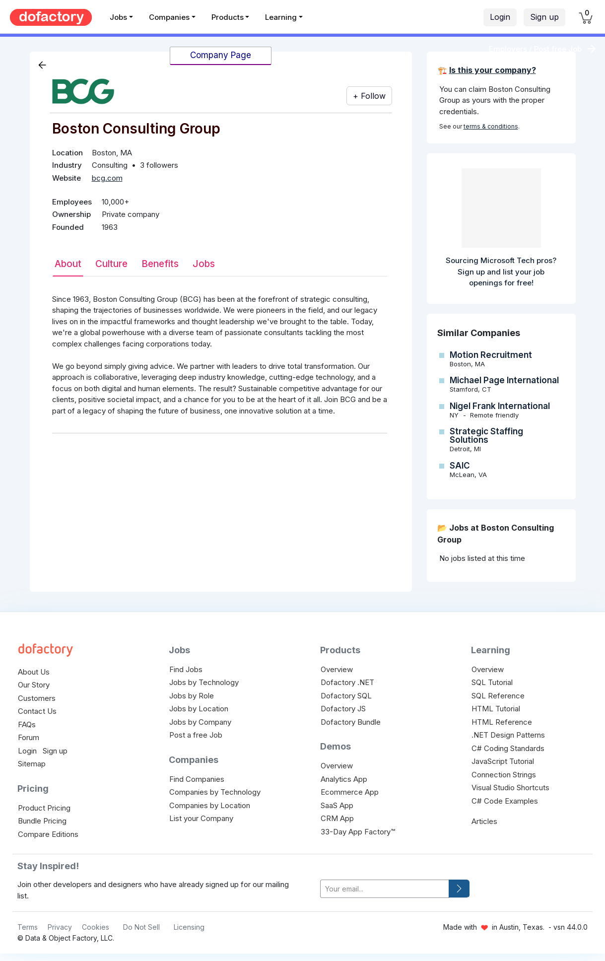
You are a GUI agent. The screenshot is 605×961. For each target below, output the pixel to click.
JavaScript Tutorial (502, 761)
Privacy (60, 927)
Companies (169, 17)
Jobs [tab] (204, 264)
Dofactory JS (343, 708)
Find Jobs (185, 669)
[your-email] (384, 889)
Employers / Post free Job (535, 49)
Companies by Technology (215, 792)
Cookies (95, 927)
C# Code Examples (504, 801)
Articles (484, 821)
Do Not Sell (141, 927)
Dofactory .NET (347, 682)
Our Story (34, 684)
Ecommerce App (350, 792)
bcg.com (107, 178)
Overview (337, 669)
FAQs (27, 724)
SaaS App (337, 805)
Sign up (544, 17)
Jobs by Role (191, 695)
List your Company (201, 818)
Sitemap (32, 763)
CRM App (337, 818)
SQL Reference (498, 695)
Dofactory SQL (346, 695)
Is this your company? (492, 70)
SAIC (460, 466)
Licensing (189, 927)
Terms (27, 927)
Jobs (118, 17)
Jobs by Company (200, 722)
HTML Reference (501, 722)
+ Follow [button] (369, 96)
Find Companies (196, 779)
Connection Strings (503, 774)
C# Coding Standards (507, 748)
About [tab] (68, 264)
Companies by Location (209, 805)
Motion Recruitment (491, 355)
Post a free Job (195, 735)
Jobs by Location (198, 708)
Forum (28, 737)
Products (227, 17)
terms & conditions (491, 126)
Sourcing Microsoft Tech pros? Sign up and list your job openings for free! (501, 271)
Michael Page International (504, 380)
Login (500, 17)
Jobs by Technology (204, 682)
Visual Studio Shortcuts (510, 787)
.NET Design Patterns (508, 735)
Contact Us (37, 711)
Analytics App (344, 779)
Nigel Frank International (500, 406)
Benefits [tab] (160, 264)
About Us (34, 672)
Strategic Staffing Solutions (486, 435)
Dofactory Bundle (351, 722)
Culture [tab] (111, 264)
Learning (281, 17)
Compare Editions (48, 834)
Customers (37, 698)
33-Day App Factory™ (358, 831)
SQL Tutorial (492, 682)
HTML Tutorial (495, 708)
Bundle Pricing (42, 820)
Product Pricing (44, 808)
